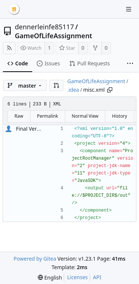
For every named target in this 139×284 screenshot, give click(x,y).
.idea (73, 89)
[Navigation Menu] (128, 9)
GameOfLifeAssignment (53, 35)
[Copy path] (109, 89)
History (119, 116)
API (97, 277)
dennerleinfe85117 (44, 26)
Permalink (47, 116)
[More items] (130, 64)
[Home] (14, 9)
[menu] (50, 277)
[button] (56, 85)
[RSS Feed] (9, 48)
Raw (18, 116)
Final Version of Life (39, 128)
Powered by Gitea (35, 258)
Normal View (85, 116)
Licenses (77, 277)
